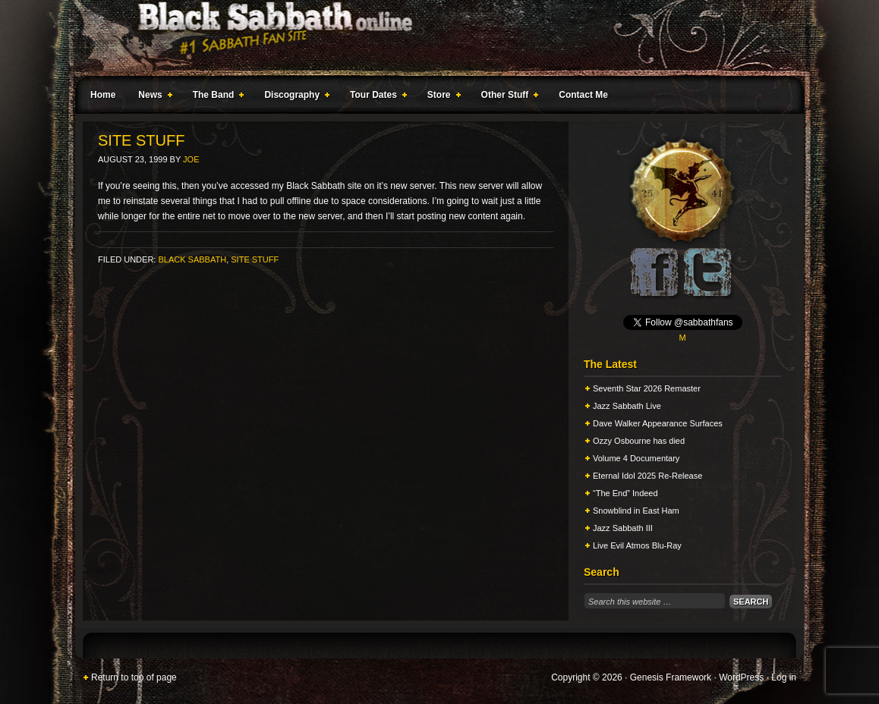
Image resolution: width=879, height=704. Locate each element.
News (152, 97)
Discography (294, 97)
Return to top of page (134, 677)
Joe (191, 159)
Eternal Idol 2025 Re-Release (647, 475)
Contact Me (583, 95)
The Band (215, 97)
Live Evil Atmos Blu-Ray (637, 545)
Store (441, 97)
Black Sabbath (192, 259)
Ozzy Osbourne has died (639, 440)
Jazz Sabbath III (623, 528)
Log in (783, 677)
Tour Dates (375, 97)
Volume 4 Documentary (636, 458)
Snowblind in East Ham (636, 510)
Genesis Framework (670, 677)
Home (102, 95)
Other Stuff (507, 97)
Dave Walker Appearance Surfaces (658, 423)
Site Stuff (255, 259)
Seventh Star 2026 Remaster (647, 388)
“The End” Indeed (625, 493)
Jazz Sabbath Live (627, 405)
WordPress (741, 677)
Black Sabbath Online (432, 38)
